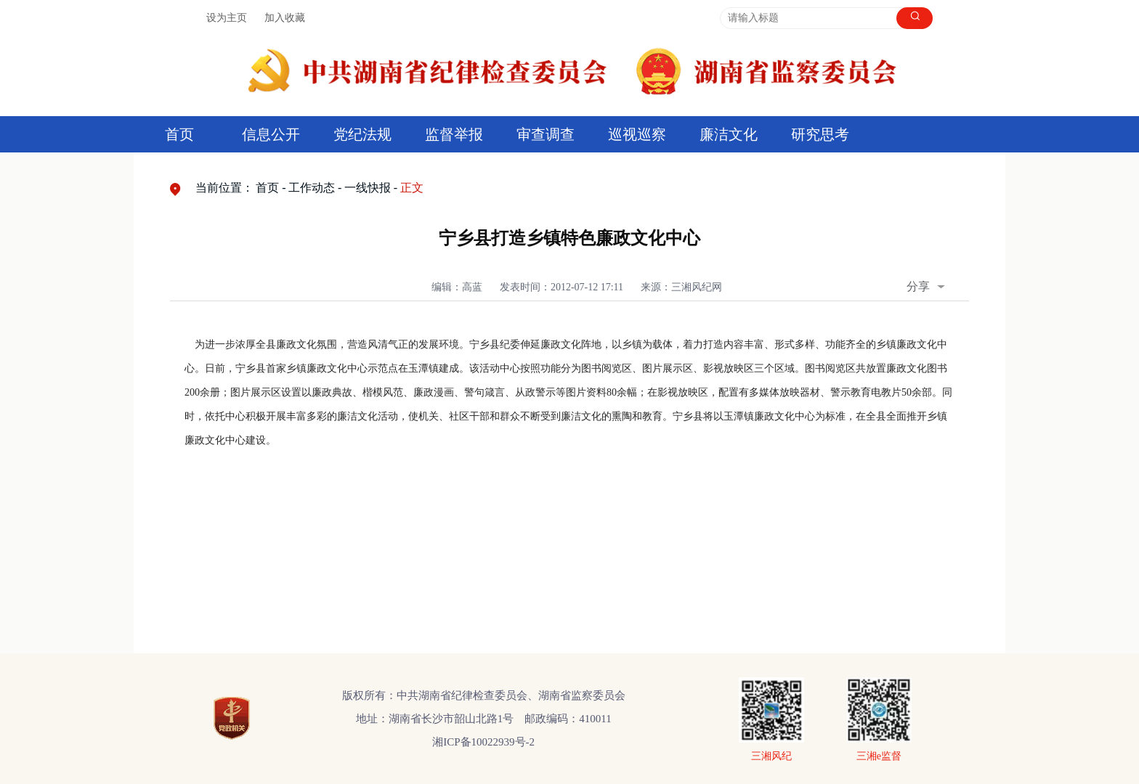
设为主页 (226, 17)
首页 (179, 134)
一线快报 (367, 187)
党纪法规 (362, 134)
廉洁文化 (729, 134)
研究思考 (820, 134)
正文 (411, 187)
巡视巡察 (637, 134)
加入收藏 (284, 17)
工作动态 (311, 187)
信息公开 (271, 134)
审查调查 (545, 134)
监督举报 (454, 134)
